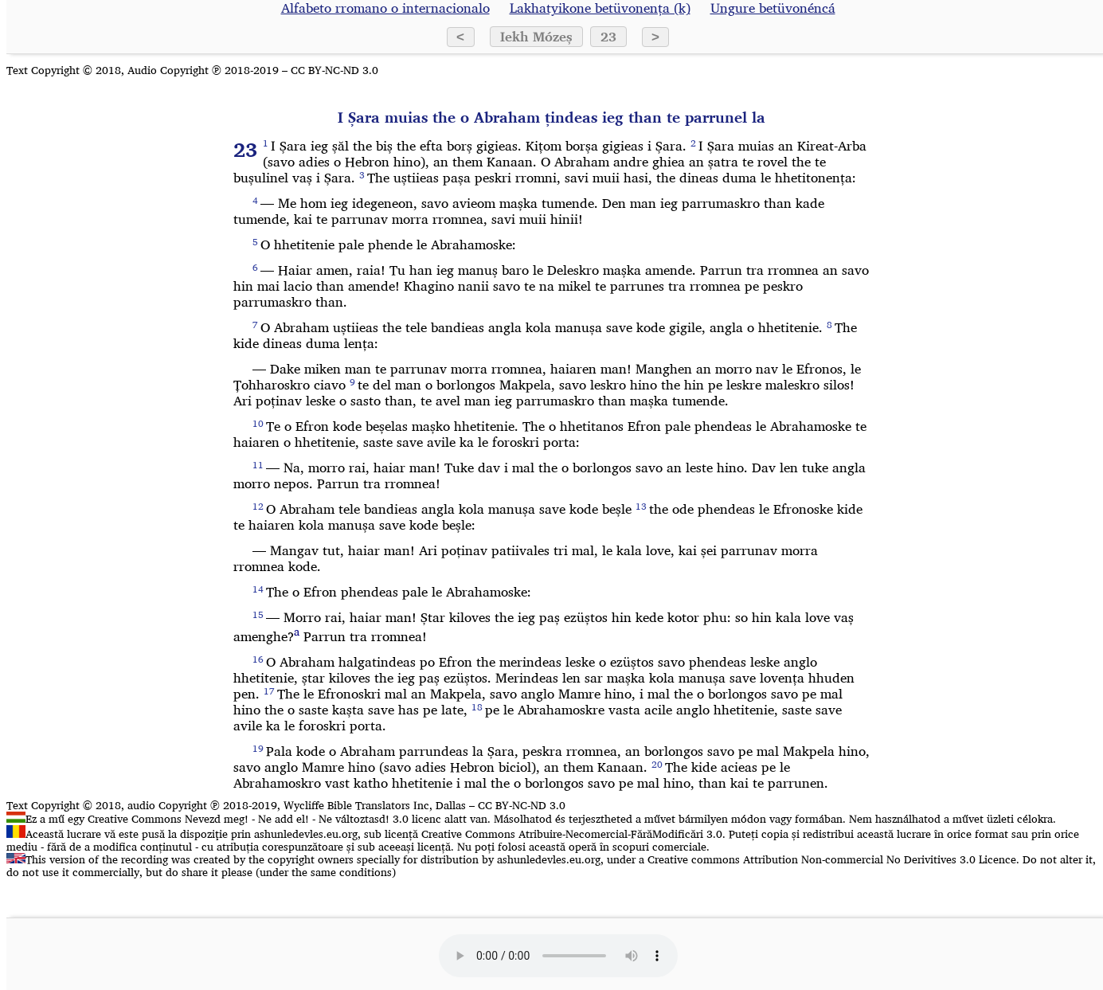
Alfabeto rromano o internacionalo (385, 8)
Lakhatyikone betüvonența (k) (600, 8)
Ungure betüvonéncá (772, 8)
